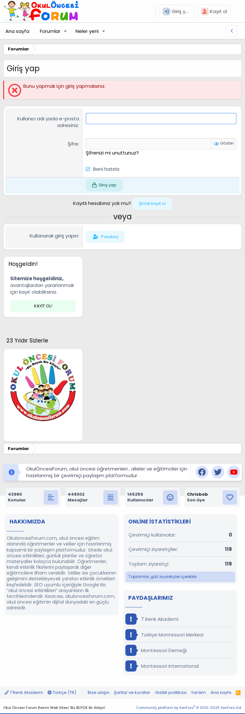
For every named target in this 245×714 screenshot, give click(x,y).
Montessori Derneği (156, 650)
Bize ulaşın (98, 692)
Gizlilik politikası (171, 692)
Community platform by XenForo (189, 707)
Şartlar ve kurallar (132, 692)
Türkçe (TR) (62, 692)
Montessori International (162, 666)
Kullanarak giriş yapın (54, 235)
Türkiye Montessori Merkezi (164, 634)
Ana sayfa (17, 31)
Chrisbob (197, 494)
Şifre (73, 143)
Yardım (198, 692)
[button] (65, 31)
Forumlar (50, 31)
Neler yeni (87, 31)
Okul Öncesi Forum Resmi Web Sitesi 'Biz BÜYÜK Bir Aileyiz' (54, 707)
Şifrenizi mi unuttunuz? (112, 152)
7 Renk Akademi (151, 619)
